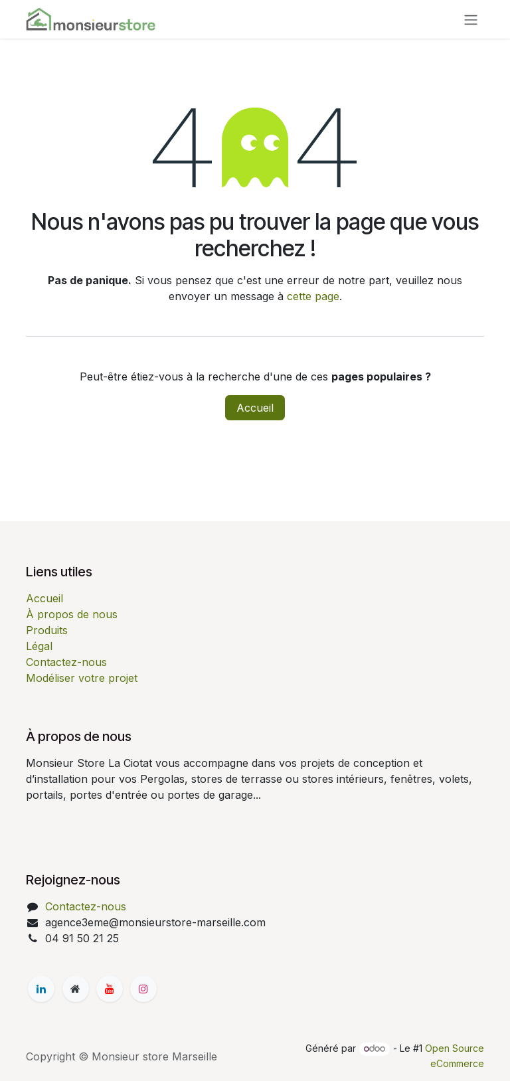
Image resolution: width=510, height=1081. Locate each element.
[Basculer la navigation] (471, 19)
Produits (47, 630)
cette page (313, 296)
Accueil (255, 407)
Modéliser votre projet (81, 678)
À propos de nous (72, 614)
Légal (39, 646)
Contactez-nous (66, 662)
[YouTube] (109, 988)
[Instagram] (143, 988)
